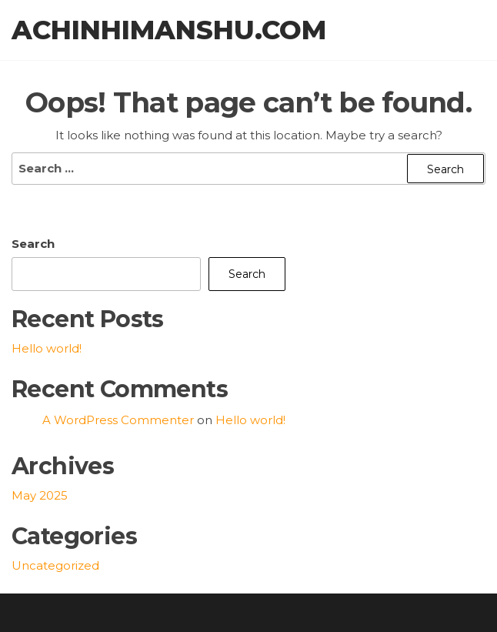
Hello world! (47, 348)
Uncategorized (55, 565)
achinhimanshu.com (169, 30)
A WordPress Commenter (118, 420)
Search (33, 243)
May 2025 (40, 495)
